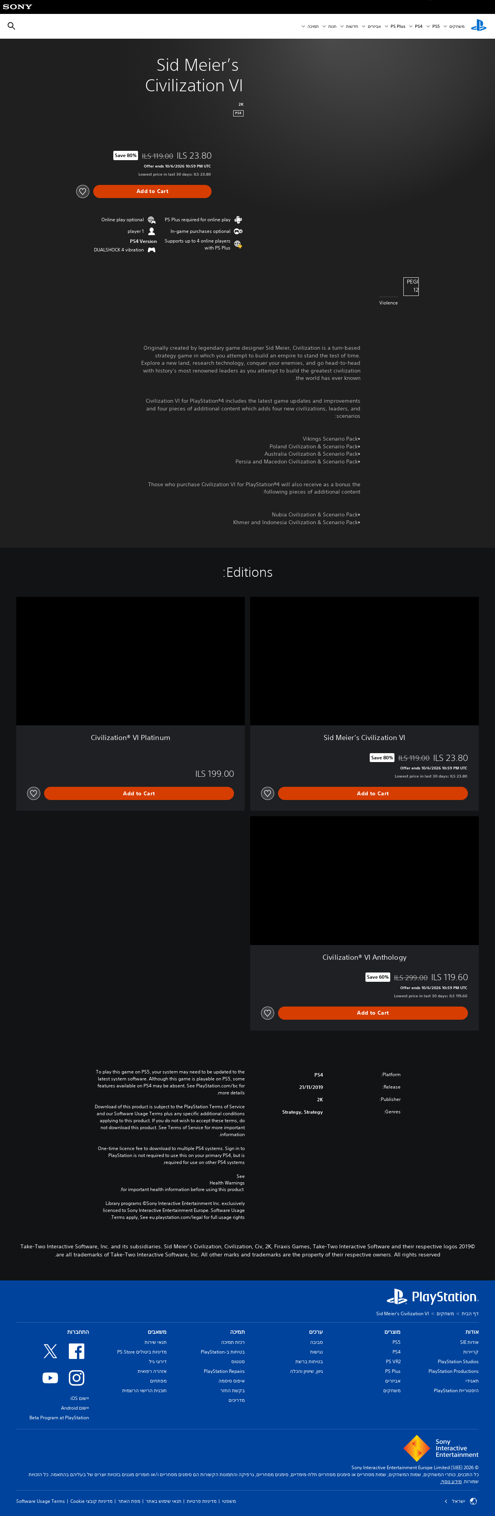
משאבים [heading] (157, 1331)
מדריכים (237, 1400)
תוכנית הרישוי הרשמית (144, 1390)
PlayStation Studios (458, 1361)
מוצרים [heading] (392, 1331)
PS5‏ (436, 26)
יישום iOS (79, 1398)
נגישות (316, 1352)
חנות (332, 26)
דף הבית (470, 1313)
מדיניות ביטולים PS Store (142, 1352)
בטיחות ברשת (309, 1361)
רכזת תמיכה (233, 1342)
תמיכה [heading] (237, 1331)
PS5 (397, 1342)
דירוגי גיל (158, 1361)
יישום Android (75, 1408)
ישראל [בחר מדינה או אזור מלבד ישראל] (460, 1501)
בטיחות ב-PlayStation (223, 1352)
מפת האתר (129, 1501)
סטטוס (238, 1361)
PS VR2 (393, 1361)
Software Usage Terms (40, 1501)
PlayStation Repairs (224, 1371)
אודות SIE (469, 1342)
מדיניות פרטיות (202, 1501)
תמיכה (313, 26)
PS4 (419, 26)
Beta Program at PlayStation (59, 1417)
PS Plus (398, 26)
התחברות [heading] (78, 1331)
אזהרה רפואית (152, 1371)
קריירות (471, 1352)
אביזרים (374, 26)
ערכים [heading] (316, 1331)
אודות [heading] (472, 1331)
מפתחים (158, 1381)
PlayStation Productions (453, 1371)
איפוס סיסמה (231, 1381)
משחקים (456, 26)
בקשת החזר (232, 1390)
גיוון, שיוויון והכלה (306, 1371)
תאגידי (472, 1381)
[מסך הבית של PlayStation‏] (478, 26)
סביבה (316, 1342)
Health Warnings (227, 1183)
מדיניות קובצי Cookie (91, 1501)
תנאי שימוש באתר (163, 1501)
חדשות (352, 26)
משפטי (229, 1501)
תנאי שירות (156, 1342)
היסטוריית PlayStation (456, 1390)
